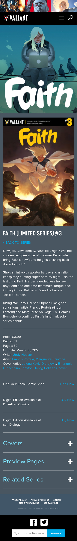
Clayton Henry (32, 368)
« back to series (17, 242)
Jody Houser (22, 355)
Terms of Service (40, 500)
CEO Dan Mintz (50, 503)
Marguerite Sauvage (50, 359)
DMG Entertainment (29, 503)
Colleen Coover (55, 368)
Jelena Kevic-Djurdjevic (39, 364)
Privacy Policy (19, 500)
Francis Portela (23, 359)
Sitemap (57, 500)
